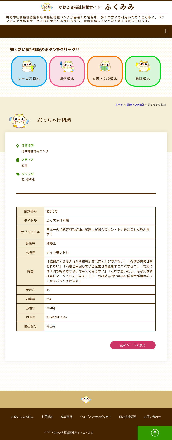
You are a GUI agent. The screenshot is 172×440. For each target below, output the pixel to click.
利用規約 (47, 416)
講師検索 (143, 78)
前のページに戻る (133, 345)
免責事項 (66, 416)
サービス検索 (29, 78)
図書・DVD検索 (105, 78)
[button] (166, 31)
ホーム (119, 104)
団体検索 (67, 78)
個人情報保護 (127, 416)
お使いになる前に (22, 416)
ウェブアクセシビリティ (95, 416)
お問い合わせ (152, 416)
